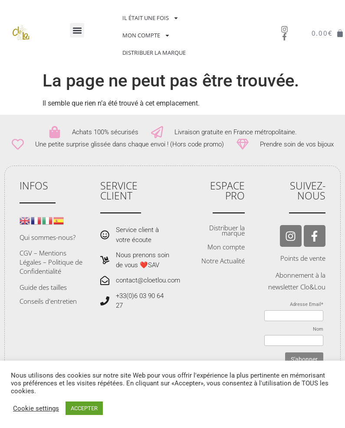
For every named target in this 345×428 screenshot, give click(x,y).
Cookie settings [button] (36, 408)
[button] (77, 30)
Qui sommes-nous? (48, 237)
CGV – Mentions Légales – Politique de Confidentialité (51, 262)
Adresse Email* (306, 304)
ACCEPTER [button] (84, 408)
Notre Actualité (223, 260)
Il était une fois (150, 18)
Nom (318, 329)
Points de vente (302, 258)
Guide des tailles (43, 287)
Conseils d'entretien (48, 301)
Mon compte (146, 35)
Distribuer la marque (154, 52)
